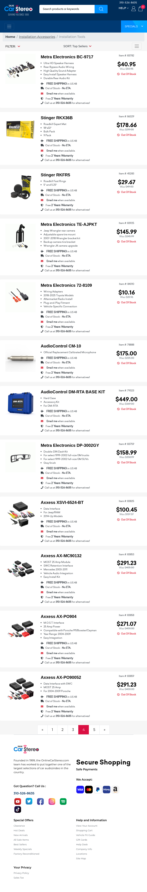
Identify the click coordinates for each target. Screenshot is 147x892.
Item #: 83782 (126, 55)
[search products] (67, 9)
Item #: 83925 (126, 223)
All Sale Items (21, 839)
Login (133, 9)
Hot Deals (19, 830)
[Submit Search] (101, 9)
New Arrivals (21, 835)
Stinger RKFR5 (55, 175)
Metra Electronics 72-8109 (66, 285)
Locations (81, 853)
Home (10, 37)
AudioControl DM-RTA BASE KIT (73, 392)
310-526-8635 (128, 2)
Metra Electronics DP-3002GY (70, 445)
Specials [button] (134, 26)
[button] (77, 46)
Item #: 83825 (126, 501)
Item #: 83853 (126, 554)
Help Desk (82, 844)
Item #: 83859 (126, 676)
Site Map (81, 858)
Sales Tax (19, 877)
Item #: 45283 (126, 173)
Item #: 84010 (126, 284)
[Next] (104, 730)
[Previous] (42, 730)
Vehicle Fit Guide (85, 835)
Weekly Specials (23, 849)
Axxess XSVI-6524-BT (62, 502)
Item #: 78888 (126, 344)
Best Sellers (20, 844)
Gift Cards (81, 839)
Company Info (84, 849)
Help (122, 8)
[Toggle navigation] (9, 26)
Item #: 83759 (126, 444)
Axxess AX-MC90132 (61, 555)
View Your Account (87, 825)
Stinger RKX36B (57, 117)
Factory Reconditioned (26, 853)
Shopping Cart (84, 830)
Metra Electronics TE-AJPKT (69, 224)
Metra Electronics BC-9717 (67, 57)
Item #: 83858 (126, 615)
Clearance (19, 825)
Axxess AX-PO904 (59, 616)
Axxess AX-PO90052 (61, 677)
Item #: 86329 (126, 116)
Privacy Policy (21, 873)
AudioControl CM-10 (61, 346)
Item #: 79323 (126, 390)
